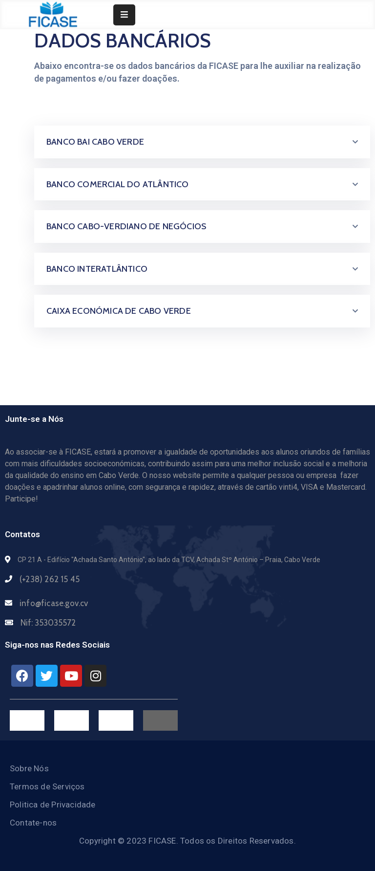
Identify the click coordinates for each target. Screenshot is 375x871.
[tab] (202, 142)
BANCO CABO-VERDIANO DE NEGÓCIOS (126, 226)
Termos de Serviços (47, 786)
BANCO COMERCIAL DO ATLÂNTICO (117, 184)
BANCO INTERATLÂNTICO (96, 268)
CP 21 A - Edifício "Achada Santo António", (82, 560)
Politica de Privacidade (53, 804)
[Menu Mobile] (124, 14)
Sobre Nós (29, 768)
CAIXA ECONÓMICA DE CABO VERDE (118, 310)
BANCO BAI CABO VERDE (95, 141)
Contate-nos (33, 822)
